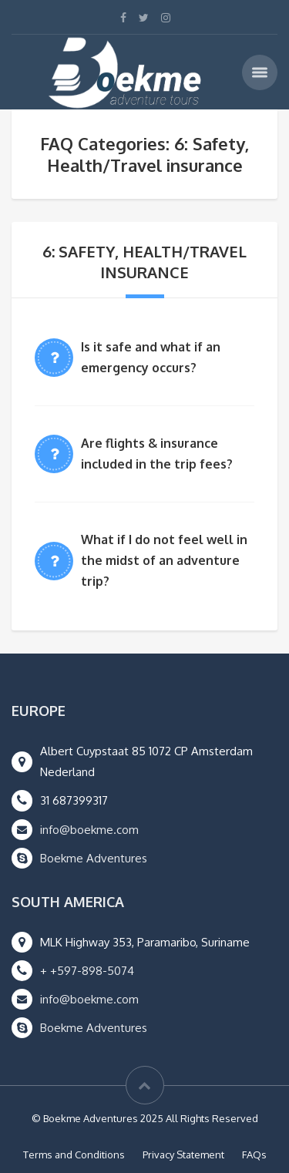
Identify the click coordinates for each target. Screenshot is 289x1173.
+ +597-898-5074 (87, 970)
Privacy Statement (183, 1154)
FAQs (254, 1154)
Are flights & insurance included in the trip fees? (157, 453)
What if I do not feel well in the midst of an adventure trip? (164, 560)
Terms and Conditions (74, 1154)
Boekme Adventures (93, 858)
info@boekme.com (89, 829)
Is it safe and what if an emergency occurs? (150, 357)
